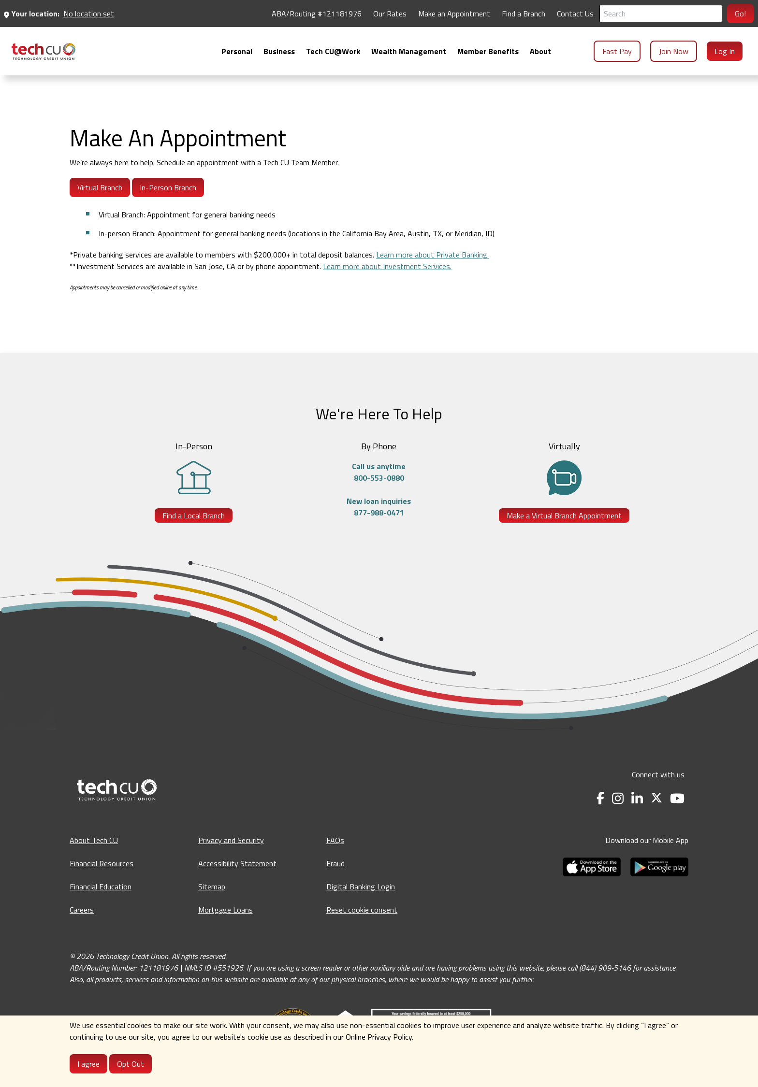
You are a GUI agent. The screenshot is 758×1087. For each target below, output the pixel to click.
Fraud (335, 863)
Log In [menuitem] (724, 51)
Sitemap (211, 886)
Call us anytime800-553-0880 (379, 472)
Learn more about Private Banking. (432, 254)
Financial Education (100, 886)
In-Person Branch (168, 187)
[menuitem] (43, 51)
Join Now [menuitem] (673, 51)
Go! (740, 13)
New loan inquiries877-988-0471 (379, 506)
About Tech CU (94, 840)
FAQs (335, 840)
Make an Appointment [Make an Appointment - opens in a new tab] (454, 13)
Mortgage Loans (225, 909)
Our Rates (390, 13)
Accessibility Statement (237, 863)
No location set (88, 13)
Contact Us (575, 13)
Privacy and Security (231, 840)
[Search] (660, 13)
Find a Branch (523, 13)
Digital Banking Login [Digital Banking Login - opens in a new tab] (360, 886)
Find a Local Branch (193, 515)
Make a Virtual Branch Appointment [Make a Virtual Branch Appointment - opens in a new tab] (564, 515)
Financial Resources (101, 863)
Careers (82, 909)
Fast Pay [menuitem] (617, 51)
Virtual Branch (99, 187)
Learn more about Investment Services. (387, 266)
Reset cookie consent (361, 909)
